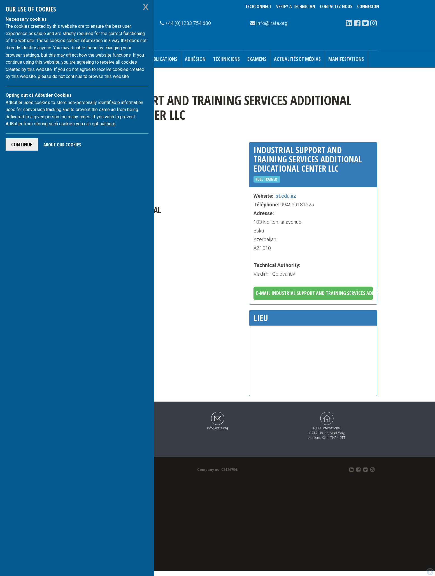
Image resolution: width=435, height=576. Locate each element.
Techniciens (226, 59)
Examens (256, 59)
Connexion (368, 6)
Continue (21, 144)
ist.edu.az (285, 196)
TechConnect (258, 6)
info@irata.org (217, 420)
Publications (162, 59)
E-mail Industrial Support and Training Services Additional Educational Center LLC (314, 293)
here (111, 123)
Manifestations (346, 59)
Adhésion (195, 59)
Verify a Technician (295, 6)
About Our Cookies (62, 145)
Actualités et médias (297, 59)
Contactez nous (336, 6)
